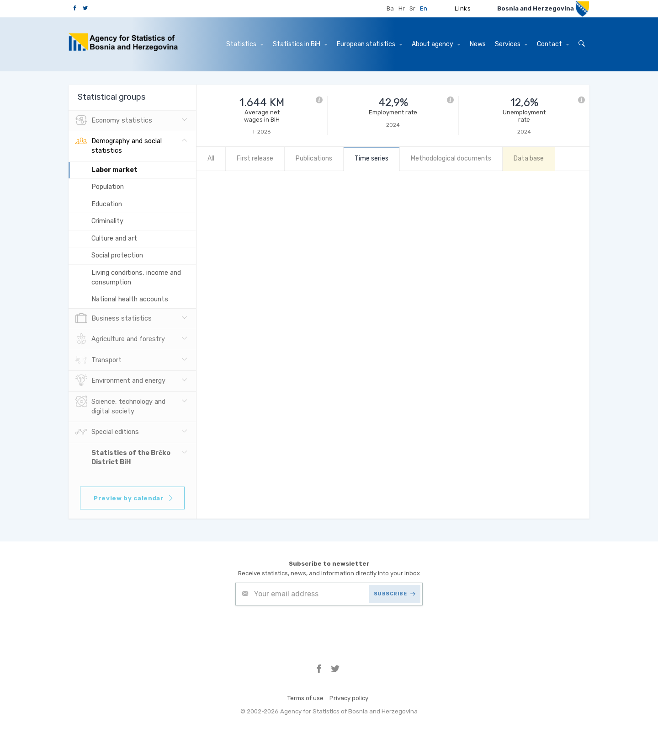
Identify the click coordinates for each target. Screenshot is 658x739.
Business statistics (113, 319)
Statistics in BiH (300, 44)
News (478, 44)
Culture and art (114, 238)
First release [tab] (255, 158)
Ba (390, 8)
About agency (436, 44)
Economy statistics (113, 121)
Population (107, 187)
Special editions (107, 432)
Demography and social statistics (118, 145)
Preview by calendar (134, 498)
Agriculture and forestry (120, 339)
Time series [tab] (371, 158)
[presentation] (304, 628)
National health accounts (129, 299)
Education (106, 204)
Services (511, 44)
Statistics (244, 44)
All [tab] (210, 158)
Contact (553, 44)
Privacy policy (348, 698)
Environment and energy (120, 381)
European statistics (369, 44)
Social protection (117, 255)
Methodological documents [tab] (451, 158)
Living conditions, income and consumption (136, 277)
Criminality (107, 221)
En (423, 8)
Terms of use (305, 698)
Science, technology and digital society (120, 405)
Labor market (114, 170)
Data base (529, 158)
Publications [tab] (314, 158)
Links (463, 8)
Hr (401, 8)
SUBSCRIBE (395, 594)
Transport (98, 360)
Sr (412, 8)
